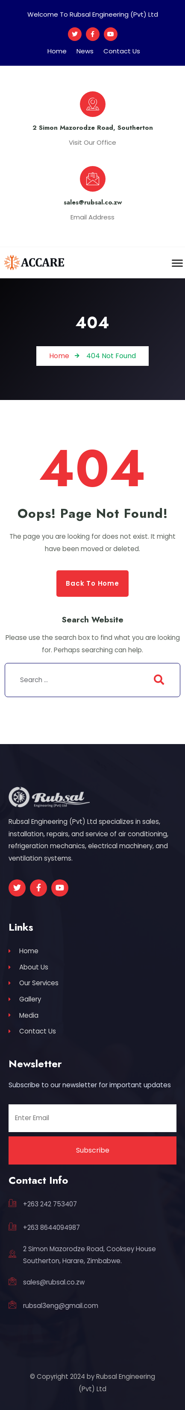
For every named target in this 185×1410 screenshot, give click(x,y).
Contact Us (121, 51)
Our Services (34, 982)
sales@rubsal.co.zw (54, 1282)
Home (57, 51)
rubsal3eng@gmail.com (60, 1305)
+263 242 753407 (50, 1204)
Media (23, 1015)
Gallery (25, 999)
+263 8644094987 (51, 1227)
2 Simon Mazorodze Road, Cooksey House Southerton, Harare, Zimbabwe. (89, 1255)
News (85, 51)
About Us (28, 967)
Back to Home (92, 583)
